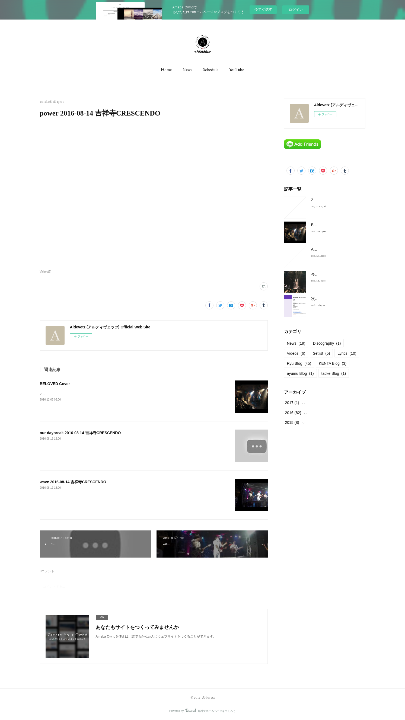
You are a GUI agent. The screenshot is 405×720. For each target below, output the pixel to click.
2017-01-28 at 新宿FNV (331, 200)
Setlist (321, 353)
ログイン (296, 10)
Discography (327, 343)
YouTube (236, 69)
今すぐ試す (263, 9)
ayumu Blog (300, 373)
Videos (296, 353)
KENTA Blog (332, 363)
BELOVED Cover (55, 384)
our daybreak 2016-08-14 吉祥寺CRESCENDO (80, 433)
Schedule (210, 69)
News (187, 69)
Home (166, 69)
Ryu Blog (299, 363)
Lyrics (346, 353)
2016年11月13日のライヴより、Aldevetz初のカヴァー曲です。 (86, 394)
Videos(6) (46, 271)
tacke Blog (333, 373)
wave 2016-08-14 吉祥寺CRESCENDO (73, 482)
